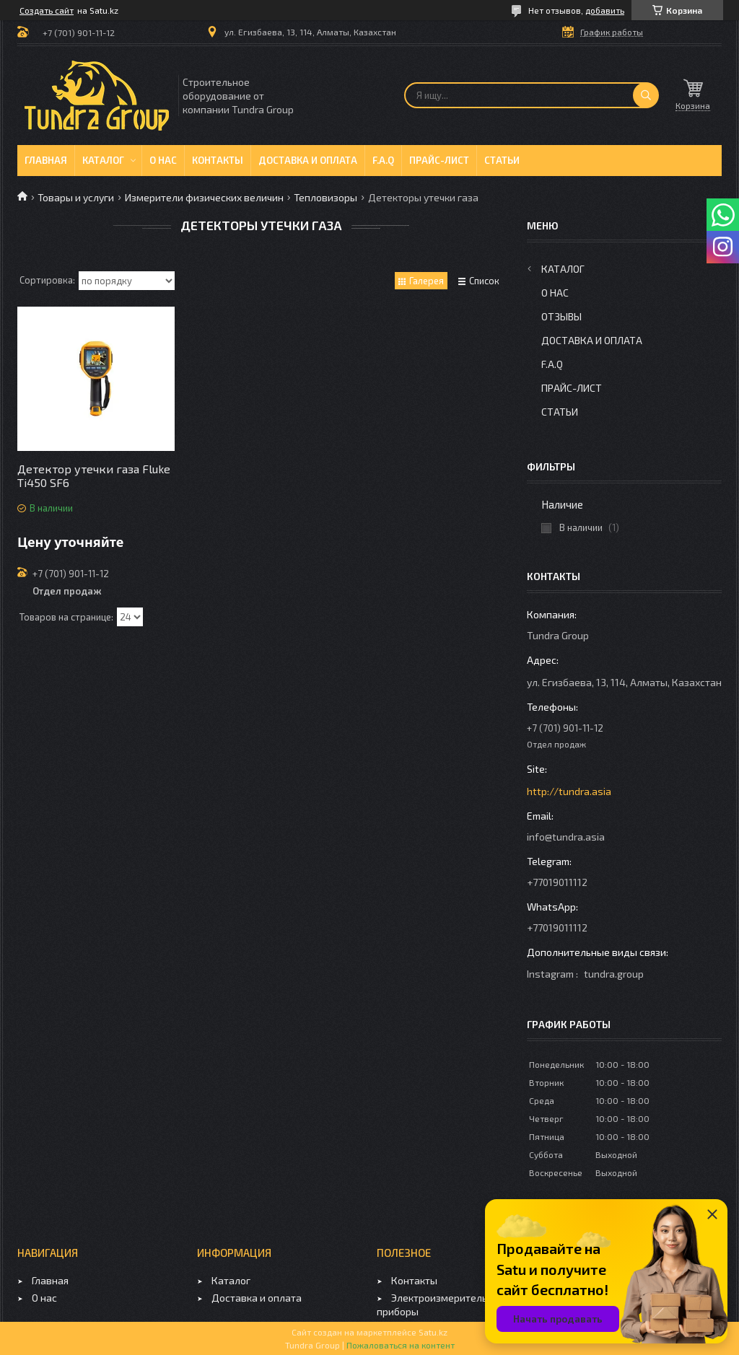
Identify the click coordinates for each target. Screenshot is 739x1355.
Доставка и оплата (307, 160)
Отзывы (561, 316)
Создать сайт (46, 10)
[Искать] (646, 95)
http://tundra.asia (569, 791)
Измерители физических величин (204, 197)
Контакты (217, 160)
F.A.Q (383, 160)
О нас (163, 160)
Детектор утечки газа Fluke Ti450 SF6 (93, 475)
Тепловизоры (325, 197)
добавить (604, 10)
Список (484, 280)
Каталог (103, 160)
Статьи (502, 160)
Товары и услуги (76, 197)
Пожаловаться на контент (400, 1345)
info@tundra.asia (566, 836)
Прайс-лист (439, 160)
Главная (46, 160)
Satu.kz (433, 1332)
